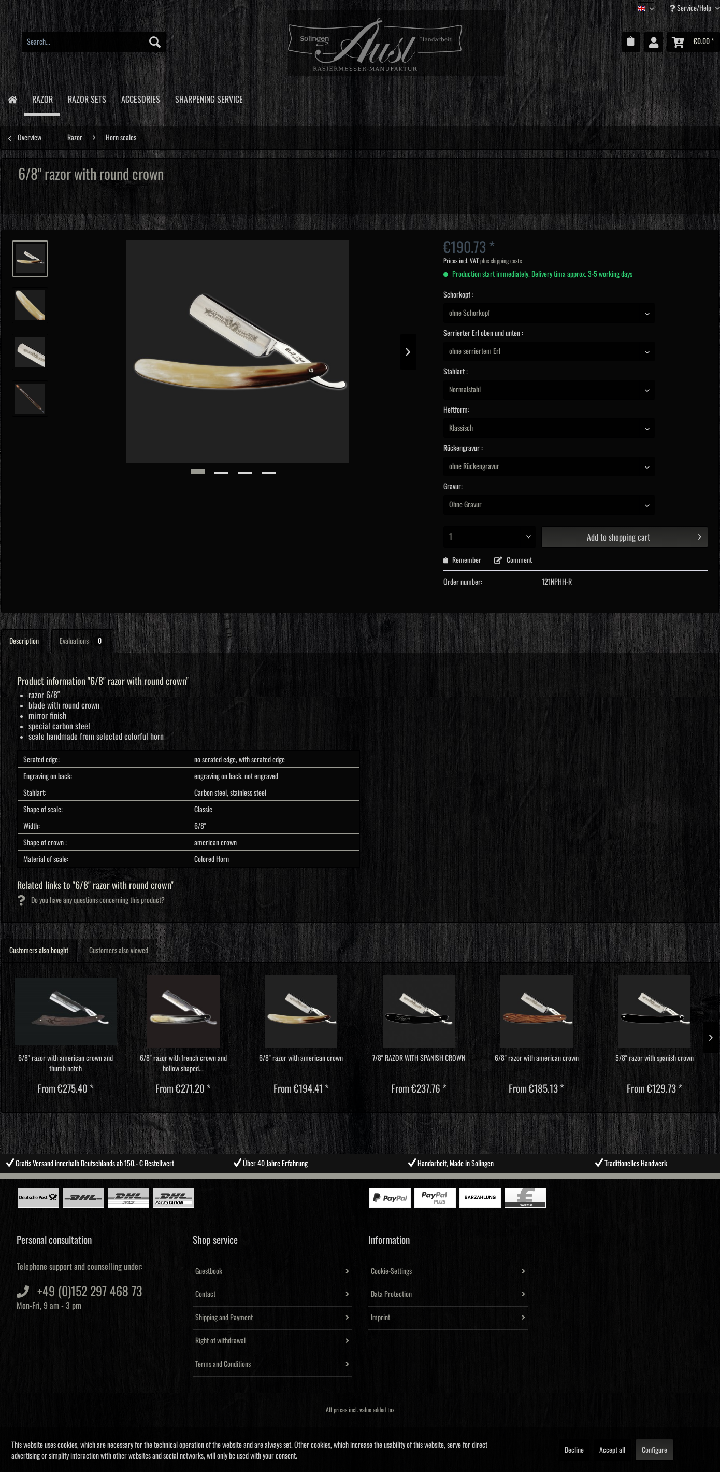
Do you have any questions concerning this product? (91, 900)
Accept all (612, 1450)
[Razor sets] (86, 97)
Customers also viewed (118, 950)
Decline (574, 1450)
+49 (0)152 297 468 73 (89, 1291)
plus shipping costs (501, 261)
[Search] (155, 42)
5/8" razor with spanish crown (654, 1058)
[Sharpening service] (208, 97)
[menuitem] (94, 42)
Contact (205, 1294)
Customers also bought (38, 950)
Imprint (380, 1317)
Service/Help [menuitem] (691, 8)
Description (24, 641)
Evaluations (82, 641)
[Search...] (94, 42)
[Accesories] (140, 97)
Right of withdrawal (220, 1340)
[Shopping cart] (693, 42)
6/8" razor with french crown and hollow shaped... (183, 1063)
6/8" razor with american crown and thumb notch (65, 1063)
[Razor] (42, 99)
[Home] (12, 98)
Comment (513, 560)
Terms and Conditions (223, 1364)
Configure (654, 1450)
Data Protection (391, 1294)
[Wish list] (631, 42)
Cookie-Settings (391, 1271)
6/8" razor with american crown (301, 1058)
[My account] (653, 42)
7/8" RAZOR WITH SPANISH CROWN (418, 1058)
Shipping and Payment (224, 1317)
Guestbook (208, 1271)
